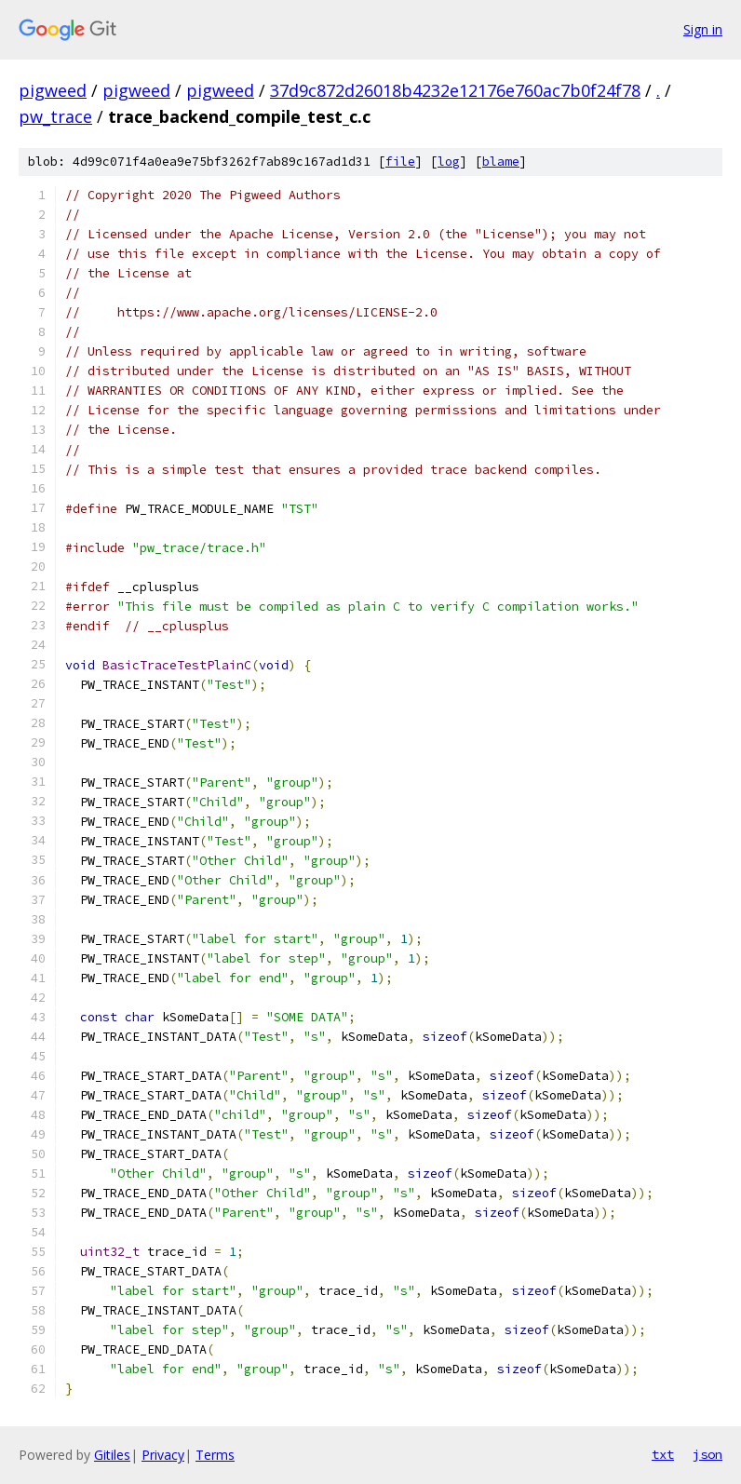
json (707, 1454)
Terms (215, 1455)
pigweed (53, 90)
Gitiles (112, 1455)
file (400, 161)
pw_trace (55, 116)
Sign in (702, 29)
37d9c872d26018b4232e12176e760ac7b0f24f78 (455, 90)
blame (500, 161)
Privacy (162, 1455)
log (449, 161)
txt (663, 1454)
